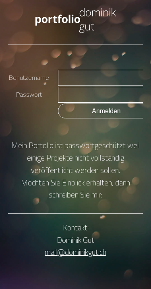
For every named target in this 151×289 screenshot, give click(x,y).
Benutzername (29, 77)
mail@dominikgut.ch (75, 252)
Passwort (29, 94)
